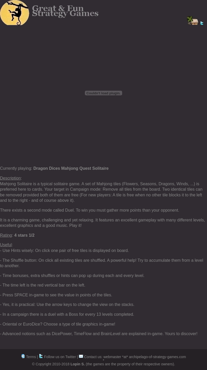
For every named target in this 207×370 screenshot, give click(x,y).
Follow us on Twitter (57, 357)
